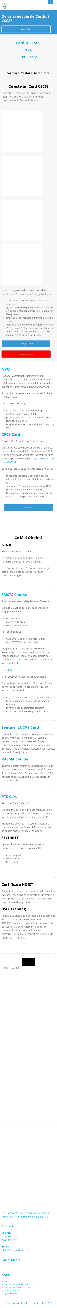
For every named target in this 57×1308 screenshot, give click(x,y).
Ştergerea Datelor (10, 1293)
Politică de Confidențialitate (15, 1284)
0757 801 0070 (10, 1236)
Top (54, 588)
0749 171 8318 (10, 1240)
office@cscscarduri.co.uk (16, 1250)
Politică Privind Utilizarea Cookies (17, 1287)
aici (16, 663)
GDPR (4, 1281)
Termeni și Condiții (10, 1290)
